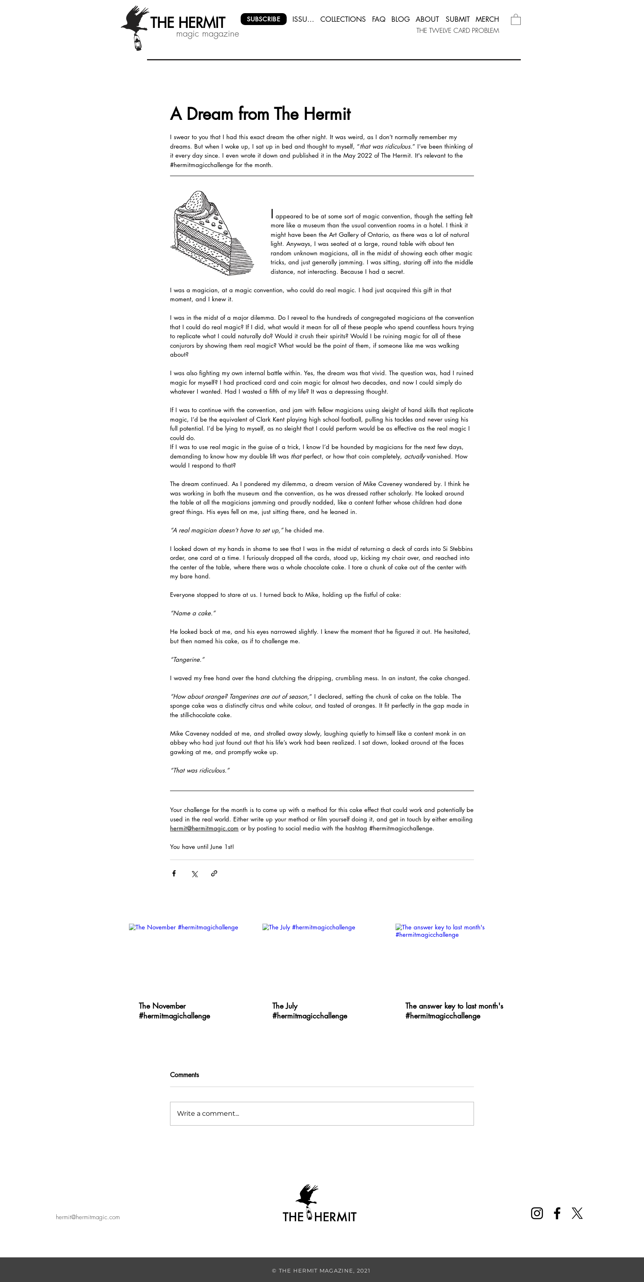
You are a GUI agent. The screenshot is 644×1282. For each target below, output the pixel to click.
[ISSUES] (303, 19)
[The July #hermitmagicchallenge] (322, 957)
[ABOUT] (428, 19)
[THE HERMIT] (187, 23)
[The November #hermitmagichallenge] (188, 957)
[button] (516, 19)
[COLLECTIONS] (343, 19)
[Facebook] (557, 1213)
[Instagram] (537, 1213)
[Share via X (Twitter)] (194, 873)
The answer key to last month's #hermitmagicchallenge (454, 1011)
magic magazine (207, 33)
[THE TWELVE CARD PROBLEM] (458, 31)
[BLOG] (400, 19)
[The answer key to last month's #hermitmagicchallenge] (455, 957)
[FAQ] (379, 19)
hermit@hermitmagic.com (88, 1217)
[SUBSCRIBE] (264, 19)
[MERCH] (488, 19)
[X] (577, 1213)
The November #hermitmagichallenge (174, 1011)
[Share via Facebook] (174, 873)
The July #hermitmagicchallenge (309, 1011)
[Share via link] (214, 873)
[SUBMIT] (458, 19)
